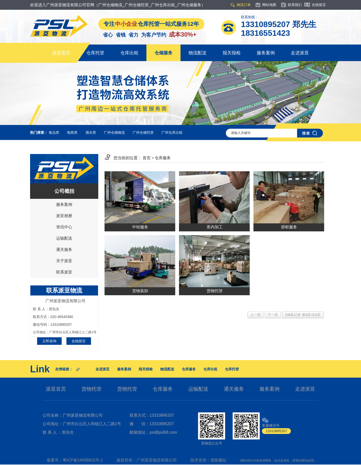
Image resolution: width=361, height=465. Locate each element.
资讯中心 (64, 227)
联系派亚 (64, 272)
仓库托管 (95, 52)
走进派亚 (300, 52)
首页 (147, 158)
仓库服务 (163, 158)
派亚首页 (61, 52)
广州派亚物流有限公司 (157, 460)
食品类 (54, 132)
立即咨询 (49, 341)
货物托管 (215, 291)
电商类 (72, 132)
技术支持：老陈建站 (208, 460)
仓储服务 (163, 52)
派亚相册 (64, 216)
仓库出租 (129, 52)
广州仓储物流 (114, 132)
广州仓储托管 (143, 132)
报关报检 (232, 52)
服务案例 (266, 52)
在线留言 (79, 341)
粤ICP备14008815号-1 (83, 460)
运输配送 (64, 238)
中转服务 (140, 227)
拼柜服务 (289, 227)
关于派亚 (64, 261)
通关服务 (64, 249)
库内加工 (215, 227)
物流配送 (198, 52)
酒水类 (90, 132)
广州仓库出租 (172, 132)
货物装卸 (140, 291)
